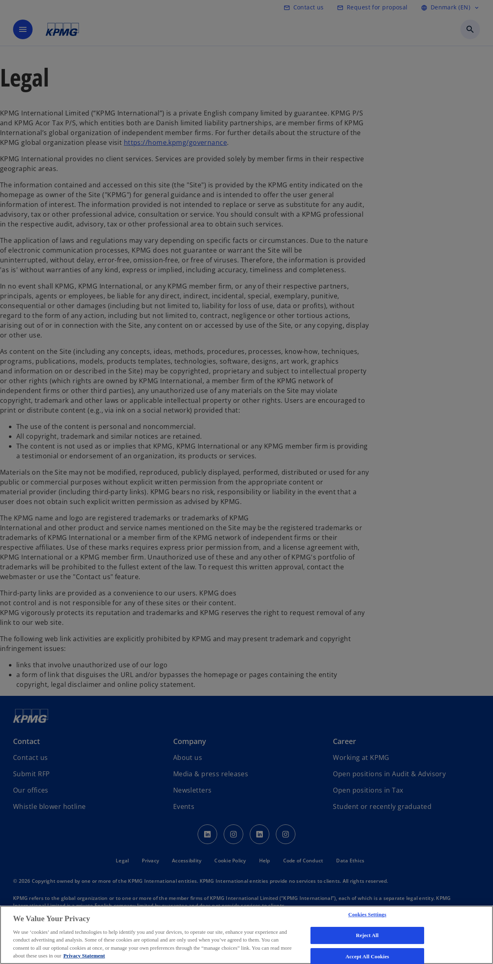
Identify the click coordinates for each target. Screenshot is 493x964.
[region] (246, 935)
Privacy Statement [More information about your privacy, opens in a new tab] (84, 956)
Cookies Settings (367, 915)
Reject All (367, 935)
